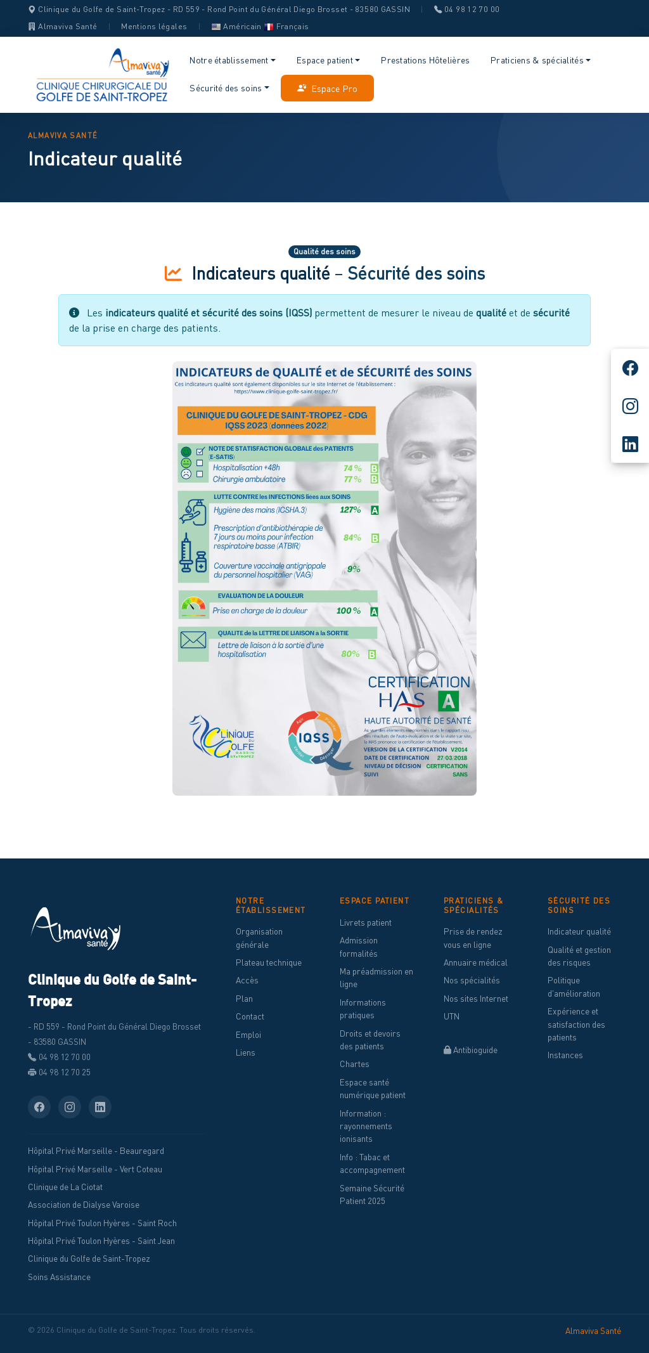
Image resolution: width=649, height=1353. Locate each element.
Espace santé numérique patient (373, 1088)
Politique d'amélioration (574, 986)
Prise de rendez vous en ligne (473, 937)
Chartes (354, 1064)
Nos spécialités (472, 980)
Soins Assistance (59, 1277)
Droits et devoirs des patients (370, 1039)
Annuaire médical (476, 962)
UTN (451, 1016)
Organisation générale (259, 937)
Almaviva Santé (63, 26)
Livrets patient (366, 922)
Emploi (248, 1035)
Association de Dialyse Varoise (83, 1205)
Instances (565, 1055)
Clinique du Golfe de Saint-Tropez (89, 1258)
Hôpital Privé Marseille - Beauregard (96, 1151)
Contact (250, 1016)
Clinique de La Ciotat (65, 1187)
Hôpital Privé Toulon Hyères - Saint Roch (102, 1223)
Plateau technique (269, 962)
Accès (247, 980)
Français (286, 26)
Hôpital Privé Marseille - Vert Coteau (95, 1169)
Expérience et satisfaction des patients (576, 1024)
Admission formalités (359, 946)
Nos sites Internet (476, 999)
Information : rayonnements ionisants (366, 1126)
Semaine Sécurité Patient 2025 (372, 1194)
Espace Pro (327, 88)
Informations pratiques (363, 1008)
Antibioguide (471, 1050)
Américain (236, 26)
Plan (244, 999)
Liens (245, 1052)
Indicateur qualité (579, 931)
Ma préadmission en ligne (376, 977)
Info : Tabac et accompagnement (372, 1163)
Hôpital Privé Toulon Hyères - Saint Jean (101, 1241)
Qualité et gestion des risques (579, 956)
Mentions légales (154, 26)
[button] (233, 60)
